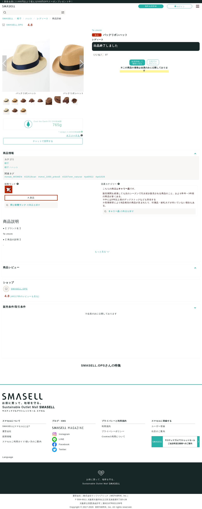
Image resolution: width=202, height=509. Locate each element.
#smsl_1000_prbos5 (49, 177)
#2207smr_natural (72, 177)
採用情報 (6, 436)
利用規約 (106, 426)
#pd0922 (89, 177)
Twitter (59, 449)
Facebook (61, 444)
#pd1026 (100, 177)
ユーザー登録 (158, 426)
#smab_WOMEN (14, 177)
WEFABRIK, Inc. (103, 507)
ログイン (180, 6)
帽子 (7, 163)
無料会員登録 (151, 6)
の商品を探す (23, 205)
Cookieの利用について (113, 436)
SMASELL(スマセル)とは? (16, 426)
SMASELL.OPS (14, 25)
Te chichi (97, 30)
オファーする (73, 135)
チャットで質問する (43, 141)
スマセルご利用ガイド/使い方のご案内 (22, 441)
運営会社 (6, 431)
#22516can (30, 177)
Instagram (61, 434)
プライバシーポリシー (113, 431)
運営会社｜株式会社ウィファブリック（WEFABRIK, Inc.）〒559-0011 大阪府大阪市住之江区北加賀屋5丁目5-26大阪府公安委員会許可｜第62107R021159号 (101, 499)
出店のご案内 (158, 431)
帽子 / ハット (11, 167)
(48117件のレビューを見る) (24, 296)
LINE (58, 439)
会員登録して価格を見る (137, 62)
